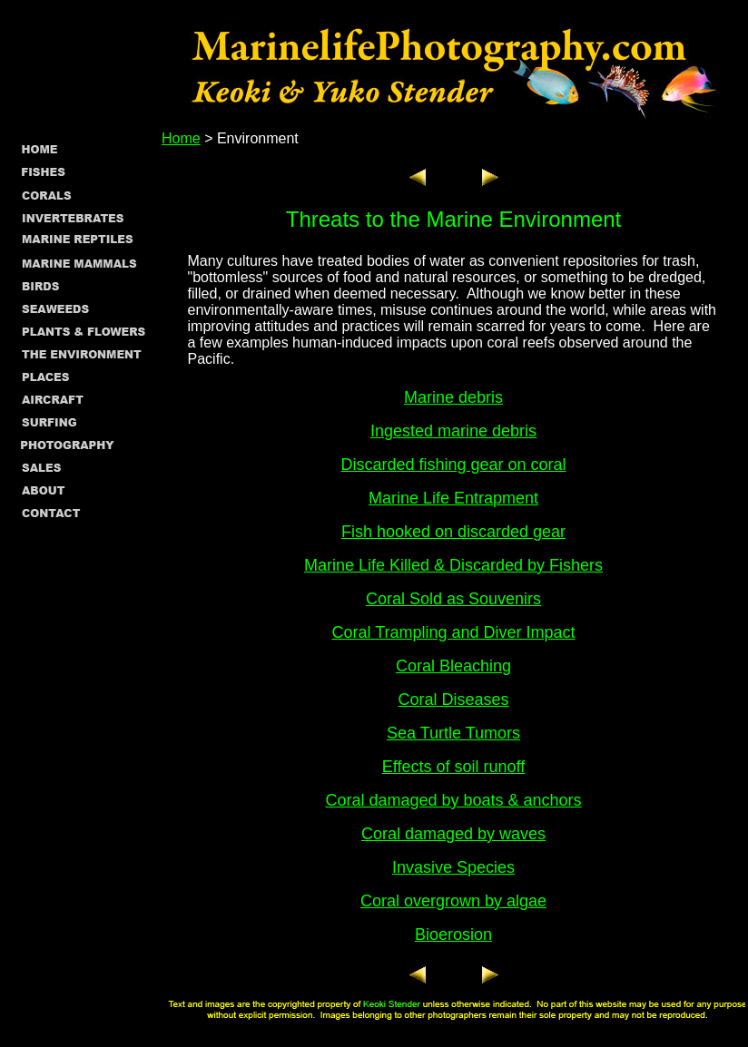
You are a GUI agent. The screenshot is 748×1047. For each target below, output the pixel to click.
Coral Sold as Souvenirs (453, 599)
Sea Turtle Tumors (453, 733)
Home (181, 138)
